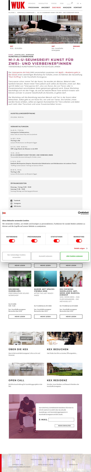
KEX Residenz (57, 380)
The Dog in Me (15, 140)
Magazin (67, 7)
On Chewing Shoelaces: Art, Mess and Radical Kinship (70, 292)
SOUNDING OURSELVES (15, 290)
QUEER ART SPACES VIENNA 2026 (44, 290)
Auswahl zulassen (45, 256)
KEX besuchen (58, 349)
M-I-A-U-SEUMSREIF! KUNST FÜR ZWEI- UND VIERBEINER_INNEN (32, 155)
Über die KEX (18, 349)
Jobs (62, 3)
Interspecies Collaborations (20, 132)
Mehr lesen (20, 265)
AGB (17, 459)
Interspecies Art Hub (21, 72)
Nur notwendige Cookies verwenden (16, 256)
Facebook (17, 200)
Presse (54, 3)
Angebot (45, 7)
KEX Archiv (17, 206)
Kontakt (78, 7)
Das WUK (56, 7)
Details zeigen (79, 248)
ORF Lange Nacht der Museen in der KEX (24, 149)
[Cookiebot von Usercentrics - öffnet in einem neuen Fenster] (80, 213)
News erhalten (64, 425)
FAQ (73, 459)
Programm (33, 7)
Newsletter (43, 3)
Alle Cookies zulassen (74, 256)
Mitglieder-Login (45, 464)
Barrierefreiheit (55, 459)
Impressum (73, 464)
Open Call (16, 380)
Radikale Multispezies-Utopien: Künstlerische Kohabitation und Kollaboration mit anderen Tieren (43, 163)
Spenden (31, 3)
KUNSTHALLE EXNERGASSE (25, 12)
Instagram (17, 203)
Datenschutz (36, 459)
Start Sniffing (15, 77)
